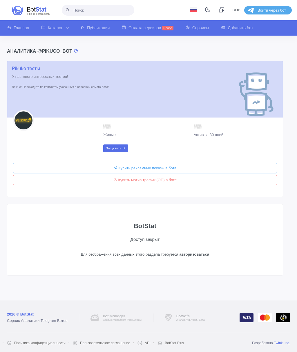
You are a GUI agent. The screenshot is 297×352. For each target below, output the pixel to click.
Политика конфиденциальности (40, 343)
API (147, 343)
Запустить (115, 148)
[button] (21, 28)
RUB (236, 10)
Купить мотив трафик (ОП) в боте (145, 180)
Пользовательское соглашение (105, 343)
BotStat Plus (174, 343)
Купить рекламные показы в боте (145, 168)
